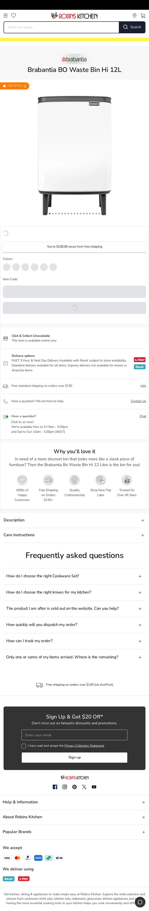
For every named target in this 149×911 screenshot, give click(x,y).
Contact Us (138, 401)
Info (143, 386)
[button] (74, 308)
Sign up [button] (75, 757)
